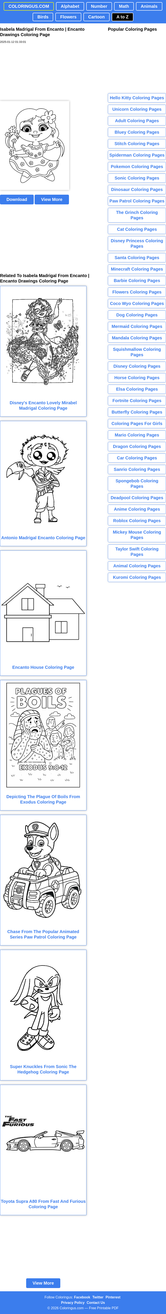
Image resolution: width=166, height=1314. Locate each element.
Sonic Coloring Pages (137, 178)
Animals (149, 6)
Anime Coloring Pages (137, 509)
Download (16, 199)
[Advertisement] (32, 72)
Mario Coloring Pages (137, 435)
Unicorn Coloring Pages (137, 109)
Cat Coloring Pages (137, 229)
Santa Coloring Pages (137, 257)
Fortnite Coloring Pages (136, 400)
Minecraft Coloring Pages (137, 269)
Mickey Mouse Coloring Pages (137, 535)
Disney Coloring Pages (137, 366)
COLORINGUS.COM (28, 6)
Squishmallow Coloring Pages (137, 352)
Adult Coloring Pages (137, 120)
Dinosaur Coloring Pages (137, 189)
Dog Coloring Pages (137, 315)
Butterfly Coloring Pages (137, 412)
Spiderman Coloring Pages (137, 155)
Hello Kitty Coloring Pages (137, 97)
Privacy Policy (73, 1302)
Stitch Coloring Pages (137, 143)
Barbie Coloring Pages (137, 280)
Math (124, 6)
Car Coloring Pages (137, 458)
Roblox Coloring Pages (137, 520)
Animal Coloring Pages (137, 565)
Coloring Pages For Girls (137, 423)
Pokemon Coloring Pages (137, 166)
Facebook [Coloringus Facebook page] (82, 1297)
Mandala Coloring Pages (137, 337)
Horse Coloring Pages (137, 377)
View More (51, 199)
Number (99, 6)
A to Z (123, 16)
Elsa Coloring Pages (137, 389)
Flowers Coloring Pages (137, 292)
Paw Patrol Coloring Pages (136, 201)
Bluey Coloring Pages (137, 132)
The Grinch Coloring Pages (137, 215)
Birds (42, 16)
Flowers (68, 16)
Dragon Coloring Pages (137, 446)
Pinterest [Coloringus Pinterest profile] (113, 1297)
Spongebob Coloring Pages (137, 483)
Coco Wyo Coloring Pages (137, 303)
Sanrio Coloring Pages (137, 469)
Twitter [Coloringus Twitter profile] (97, 1297)
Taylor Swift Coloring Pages (137, 552)
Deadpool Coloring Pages (137, 497)
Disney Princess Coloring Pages (137, 243)
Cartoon (96, 16)
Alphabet (70, 6)
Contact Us (96, 1302)
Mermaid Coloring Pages (137, 326)
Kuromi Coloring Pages (137, 577)
